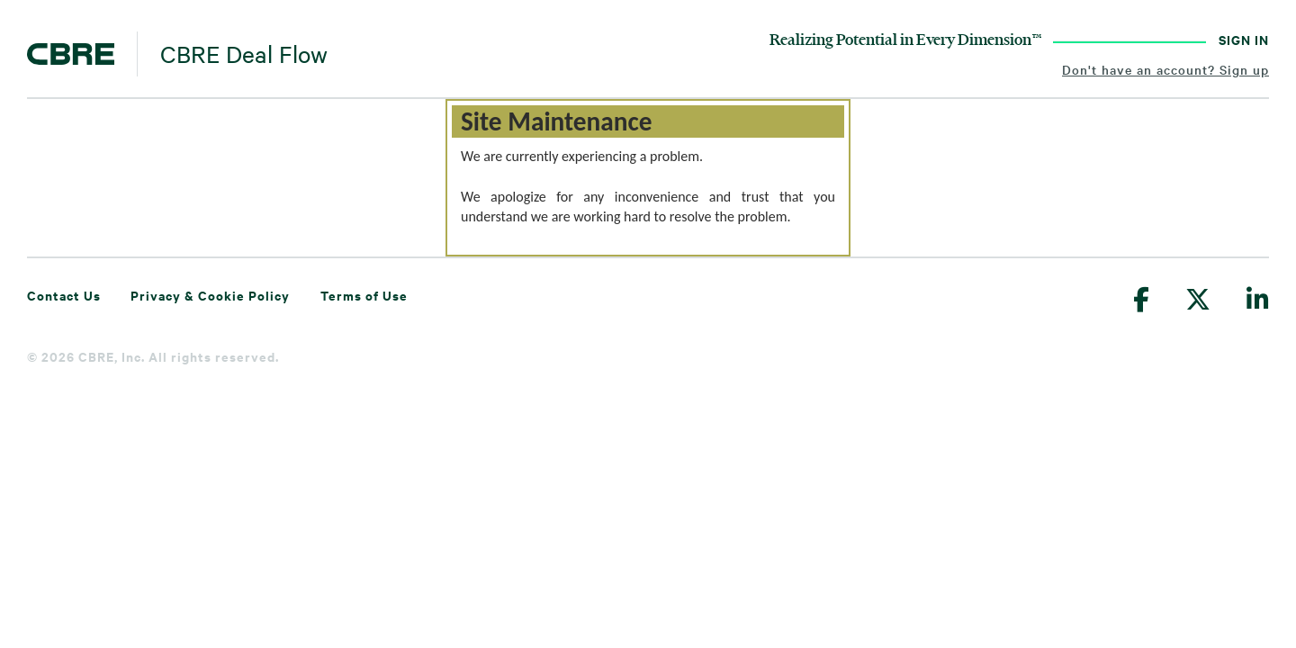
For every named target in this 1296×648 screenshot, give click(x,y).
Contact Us (64, 294)
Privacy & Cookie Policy (210, 294)
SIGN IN (1244, 39)
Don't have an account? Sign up (1165, 69)
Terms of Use (364, 294)
